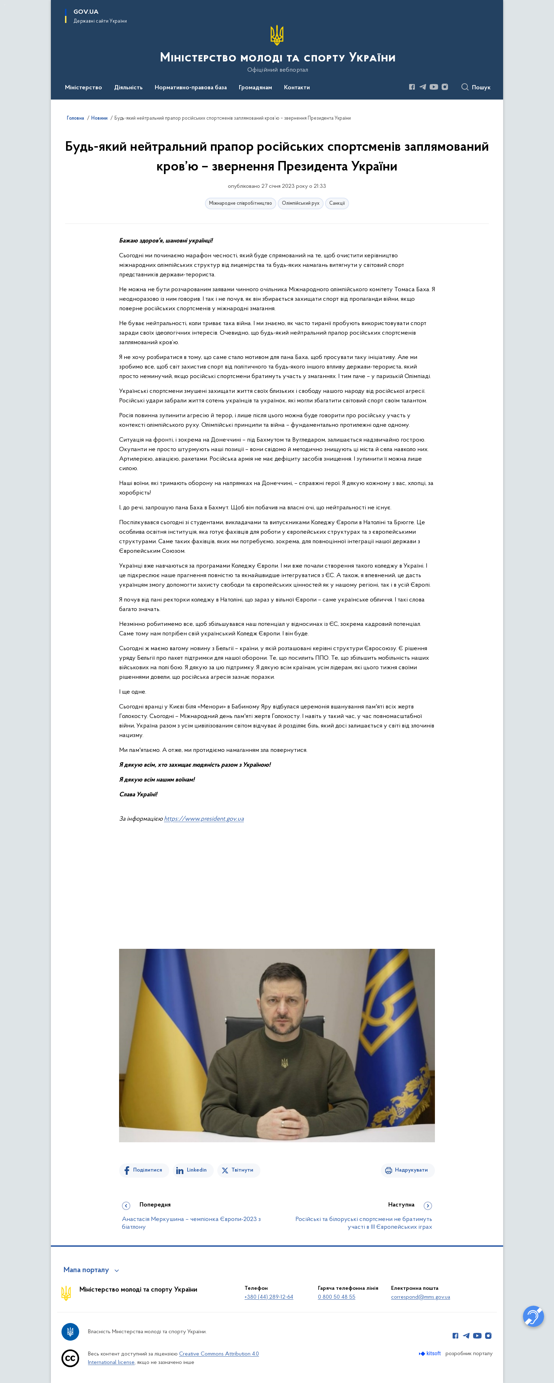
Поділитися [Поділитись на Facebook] (147, 1170)
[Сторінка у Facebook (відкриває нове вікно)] (412, 87)
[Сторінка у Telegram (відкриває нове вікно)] (423, 87)
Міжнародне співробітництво (240, 203)
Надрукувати (411, 1170)
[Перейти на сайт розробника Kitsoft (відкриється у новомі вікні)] (430, 1353)
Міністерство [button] (83, 88)
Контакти (297, 88)
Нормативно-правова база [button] (191, 88)
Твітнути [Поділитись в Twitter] (242, 1170)
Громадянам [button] (255, 88)
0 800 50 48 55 (336, 1297)
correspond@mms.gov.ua (420, 1297)
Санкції (337, 203)
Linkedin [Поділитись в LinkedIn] (197, 1170)
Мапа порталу (86, 1270)
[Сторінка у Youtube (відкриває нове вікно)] (434, 87)
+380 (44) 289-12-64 (268, 1297)
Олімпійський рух (300, 203)
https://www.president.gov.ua (204, 819)
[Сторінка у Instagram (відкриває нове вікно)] (445, 87)
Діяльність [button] (128, 88)
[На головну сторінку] (277, 49)
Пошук (481, 88)
